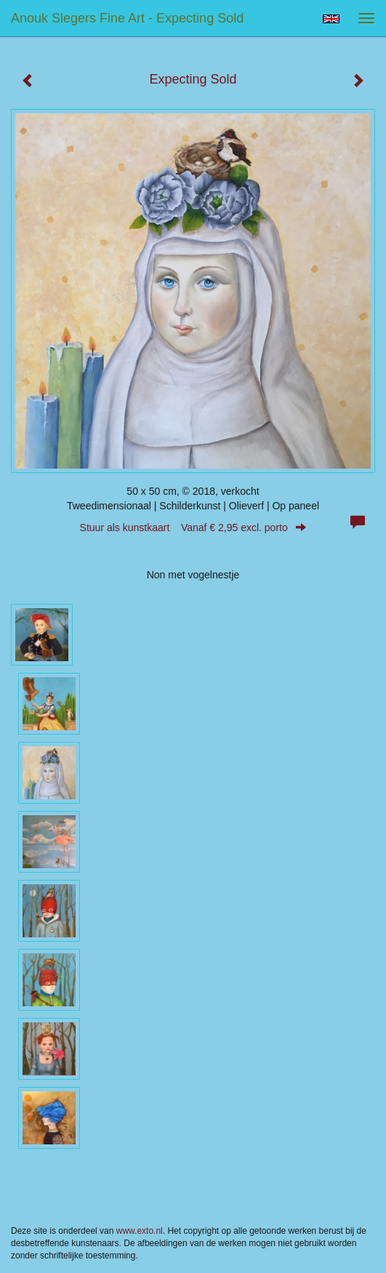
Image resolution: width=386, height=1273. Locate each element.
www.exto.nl (139, 1231)
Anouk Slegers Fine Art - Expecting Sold (127, 18)
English (331, 19)
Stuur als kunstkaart (193, 527)
